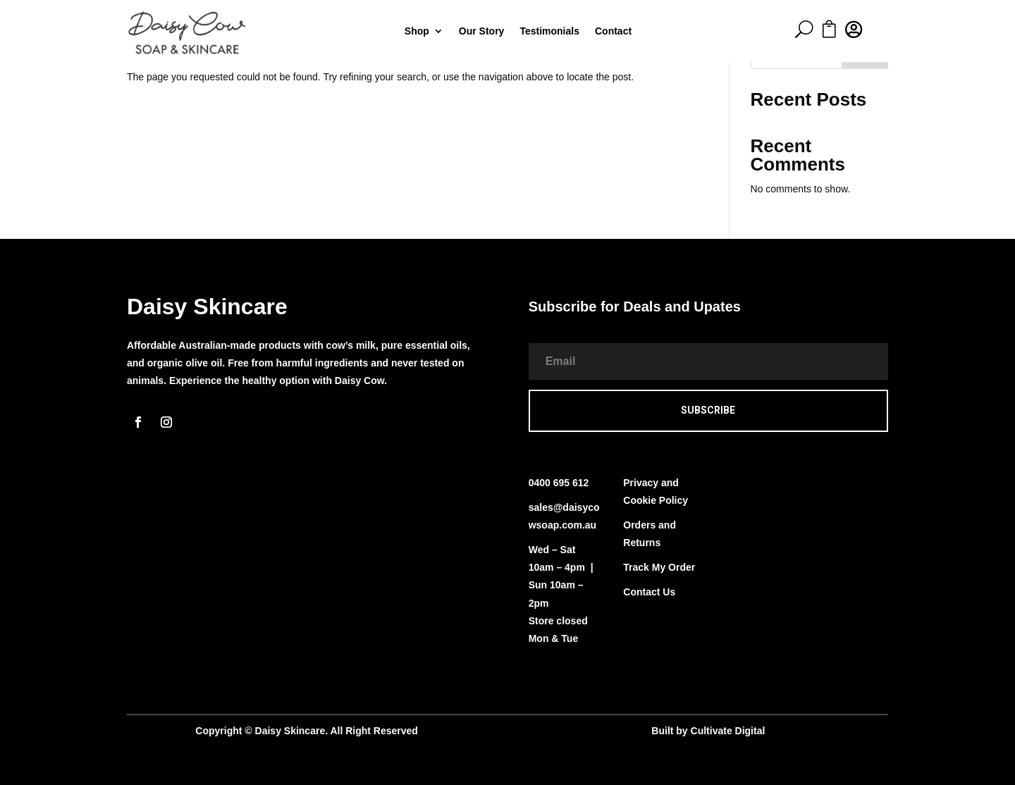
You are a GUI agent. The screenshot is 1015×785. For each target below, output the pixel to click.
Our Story (482, 31)
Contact (613, 31)
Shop (417, 31)
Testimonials (549, 31)
